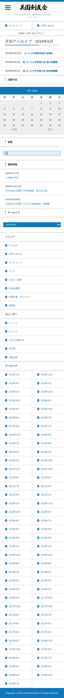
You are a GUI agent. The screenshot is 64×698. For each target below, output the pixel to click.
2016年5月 (46, 666)
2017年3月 (46, 632)
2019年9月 (46, 512)
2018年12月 (14, 555)
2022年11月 (14, 434)
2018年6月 (46, 572)
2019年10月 (14, 512)
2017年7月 (46, 615)
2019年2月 (14, 546)
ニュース (13, 331)
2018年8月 (46, 563)
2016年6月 (14, 666)
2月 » (50, 129)
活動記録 (13, 357)
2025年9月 (14, 383)
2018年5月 (14, 580)
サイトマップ (15, 262)
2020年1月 (14, 503)
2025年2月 (14, 391)
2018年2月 (46, 589)
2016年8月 (14, 658)
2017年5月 (46, 623)
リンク (12, 271)
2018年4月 (46, 580)
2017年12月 (47, 597)
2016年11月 (14, 649)
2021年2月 (46, 494)
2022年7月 (14, 443)
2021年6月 (46, 486)
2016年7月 (46, 658)
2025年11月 (47, 374)
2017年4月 (14, 632)
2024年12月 (47, 391)
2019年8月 (14, 520)
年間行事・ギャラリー (20, 297)
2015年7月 (14, 683)
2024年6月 (46, 400)
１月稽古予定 (11, 177)
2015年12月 (47, 675)
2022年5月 (14, 452)
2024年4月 (14, 409)
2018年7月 (14, 572)
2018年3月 (14, 589)
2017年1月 (14, 640)
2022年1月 (14, 460)
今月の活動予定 (16, 340)
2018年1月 (14, 597)
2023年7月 (46, 417)
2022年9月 (46, 434)
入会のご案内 (15, 279)
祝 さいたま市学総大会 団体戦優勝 (40, 71)
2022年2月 (46, 452)
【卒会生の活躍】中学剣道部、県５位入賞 (26, 190)
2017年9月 (14, 615)
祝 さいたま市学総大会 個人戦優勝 (40, 62)
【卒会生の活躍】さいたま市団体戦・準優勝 (27, 204)
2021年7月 (14, 486)
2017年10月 (47, 606)
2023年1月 (46, 426)
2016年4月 (14, 675)
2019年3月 (46, 537)
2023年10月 (47, 409)
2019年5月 (46, 529)
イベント (13, 323)
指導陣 (12, 305)
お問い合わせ (15, 254)
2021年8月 (46, 477)
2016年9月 (46, 649)
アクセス (13, 245)
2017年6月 (14, 623)
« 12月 (13, 129)
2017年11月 (14, 606)
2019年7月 (46, 520)
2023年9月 (14, 417)
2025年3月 (46, 383)
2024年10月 (14, 400)
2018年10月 (47, 555)
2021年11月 (14, 469)
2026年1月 (14, 374)
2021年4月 (14, 494)
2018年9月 (14, 563)
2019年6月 (14, 529)
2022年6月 (46, 443)
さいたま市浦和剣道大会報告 (38, 53)
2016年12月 (47, 640)
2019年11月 (47, 503)
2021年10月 (47, 469)
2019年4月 (14, 537)
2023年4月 (14, 426)
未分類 (12, 348)
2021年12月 (47, 460)
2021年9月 (14, 477)
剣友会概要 (14, 288)
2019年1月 (46, 546)
